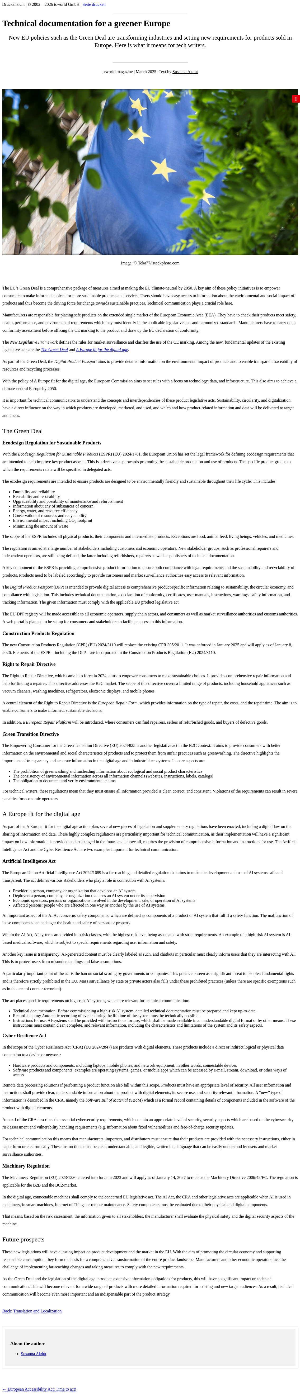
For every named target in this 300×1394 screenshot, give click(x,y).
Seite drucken (94, 4)
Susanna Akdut (185, 71)
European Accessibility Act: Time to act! (39, 1389)
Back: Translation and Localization (32, 1311)
